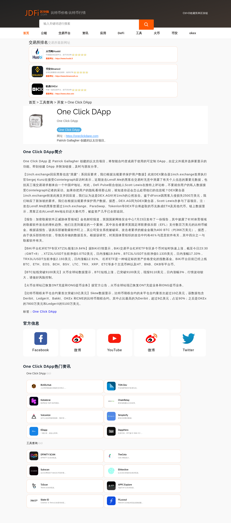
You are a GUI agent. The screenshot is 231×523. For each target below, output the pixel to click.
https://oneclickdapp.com (82, 99)
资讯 (85, 30)
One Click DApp (45, 275)
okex (192, 30)
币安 (175, 30)
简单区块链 (89, 517)
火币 (157, 30)
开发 (60, 65)
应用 (103, 30)
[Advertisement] (116, 455)
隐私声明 (90, 490)
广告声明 (111, 490)
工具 (139, 30)
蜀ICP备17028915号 (107, 517)
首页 (26, 30)
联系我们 (69, 490)
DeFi (121, 30)
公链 (44, 30)
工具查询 (46, 65)
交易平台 (64, 30)
